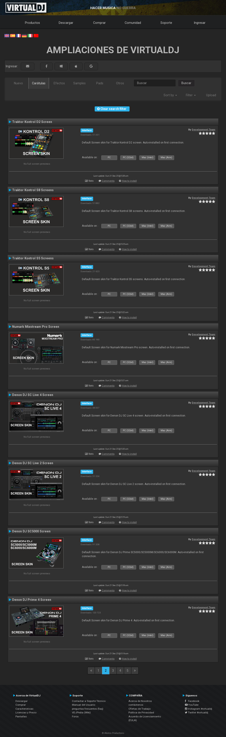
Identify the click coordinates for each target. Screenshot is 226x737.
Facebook (192, 701)
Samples (79, 83)
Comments (108, 180)
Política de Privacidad (141, 712)
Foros (75, 716)
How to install (129, 180)
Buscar (186, 83)
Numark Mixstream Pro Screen (35, 326)
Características (24, 708)
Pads (99, 83)
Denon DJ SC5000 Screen (31, 531)
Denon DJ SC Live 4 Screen (32, 395)
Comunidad (133, 23)
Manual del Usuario (83, 704)
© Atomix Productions (113, 733)
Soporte (166, 23)
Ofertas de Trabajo (139, 708)
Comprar (99, 23)
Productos (32, 23)
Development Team (203, 129)
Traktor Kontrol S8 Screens (33, 190)
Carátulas (38, 83)
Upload (211, 95)
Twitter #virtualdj (196, 712)
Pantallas (21, 716)
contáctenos (135, 704)
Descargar (66, 23)
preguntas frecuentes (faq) (87, 708)
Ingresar (199, 23)
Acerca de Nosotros (140, 701)
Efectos (59, 83)
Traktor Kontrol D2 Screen (32, 122)
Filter (191, 95)
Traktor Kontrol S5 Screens (33, 258)
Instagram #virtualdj (198, 708)
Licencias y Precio (25, 712)
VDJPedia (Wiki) (81, 712)
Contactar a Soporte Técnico (88, 701)
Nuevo (18, 83)
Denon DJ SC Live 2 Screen (32, 463)
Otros (120, 83)
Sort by (170, 95)
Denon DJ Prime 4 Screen (31, 599)
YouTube (191, 704)
